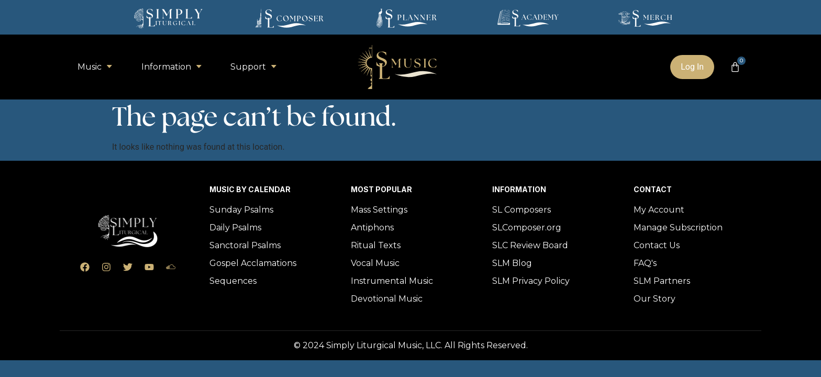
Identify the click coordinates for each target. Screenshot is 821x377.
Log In (692, 67)
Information (171, 67)
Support (253, 67)
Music (94, 67)
